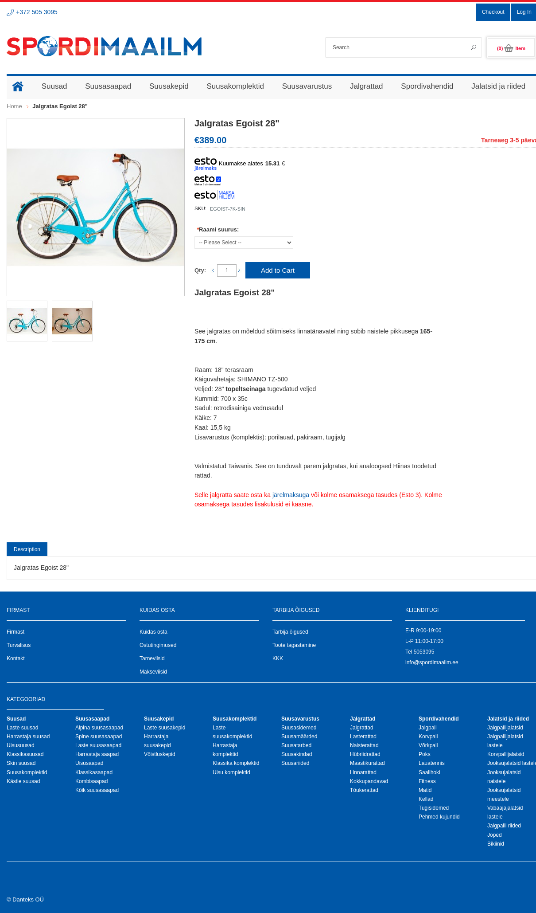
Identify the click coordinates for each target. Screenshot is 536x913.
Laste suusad (22, 728)
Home (14, 106)
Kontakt (16, 658)
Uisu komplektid (231, 772)
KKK (277, 658)
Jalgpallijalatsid (505, 728)
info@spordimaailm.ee (431, 662)
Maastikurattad (367, 763)
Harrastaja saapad (97, 754)
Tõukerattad (364, 790)
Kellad (426, 799)
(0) (511, 48)
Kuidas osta (153, 632)
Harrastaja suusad (28, 736)
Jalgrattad (361, 728)
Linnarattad (363, 772)
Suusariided (295, 763)
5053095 (424, 652)
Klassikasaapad (94, 772)
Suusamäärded (299, 736)
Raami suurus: (218, 229)
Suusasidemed (298, 728)
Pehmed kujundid (439, 817)
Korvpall (428, 736)
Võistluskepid (159, 754)
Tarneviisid (152, 658)
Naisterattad (364, 745)
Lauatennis (432, 763)
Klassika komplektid (236, 763)
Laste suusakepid (164, 728)
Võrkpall (428, 745)
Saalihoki (429, 772)
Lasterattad (363, 736)
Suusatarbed (296, 745)
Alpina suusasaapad (99, 728)
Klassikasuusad (25, 754)
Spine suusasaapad (98, 736)
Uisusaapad (89, 763)
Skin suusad (21, 763)
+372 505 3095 (37, 12)
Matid (425, 790)
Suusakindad (296, 754)
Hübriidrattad (365, 754)
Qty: (200, 270)
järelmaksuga (290, 494)
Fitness (427, 781)
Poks (425, 754)
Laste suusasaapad (98, 745)
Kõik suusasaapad (97, 790)
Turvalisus (19, 645)
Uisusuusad (21, 745)
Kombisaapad (91, 781)
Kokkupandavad (369, 781)
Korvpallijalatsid (505, 754)
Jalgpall (428, 728)
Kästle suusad (23, 781)
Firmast (15, 632)
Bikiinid (495, 844)
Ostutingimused (158, 645)
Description (27, 549)
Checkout (493, 12)
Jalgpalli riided (504, 826)
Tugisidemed (434, 808)
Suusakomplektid (27, 772)
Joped (494, 835)
